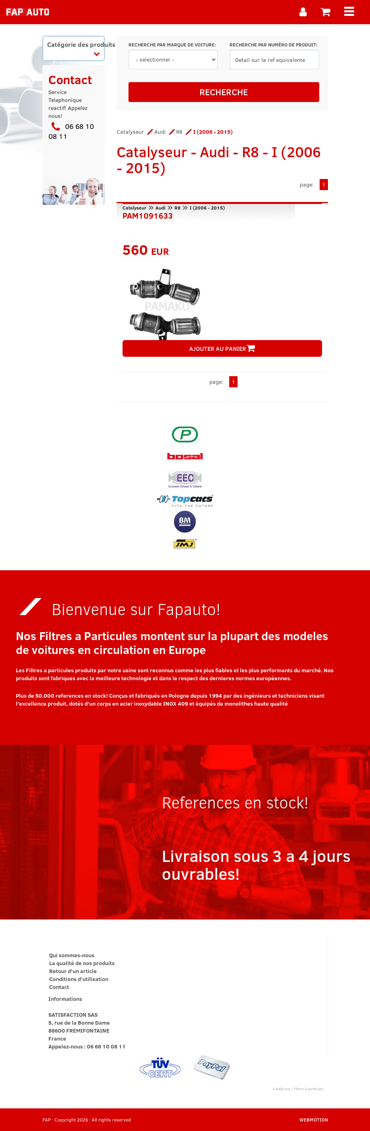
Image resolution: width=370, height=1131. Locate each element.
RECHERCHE (223, 92)
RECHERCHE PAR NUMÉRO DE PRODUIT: (273, 45)
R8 (179, 131)
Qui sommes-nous (71, 955)
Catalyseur (130, 131)
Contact (59, 987)
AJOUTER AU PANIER (222, 348)
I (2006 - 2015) (207, 207)
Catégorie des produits (76, 48)
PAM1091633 (148, 214)
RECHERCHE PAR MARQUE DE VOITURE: (172, 45)
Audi (160, 131)
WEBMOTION (313, 1119)
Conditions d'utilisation (78, 979)
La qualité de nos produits (82, 963)
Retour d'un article (73, 971)
